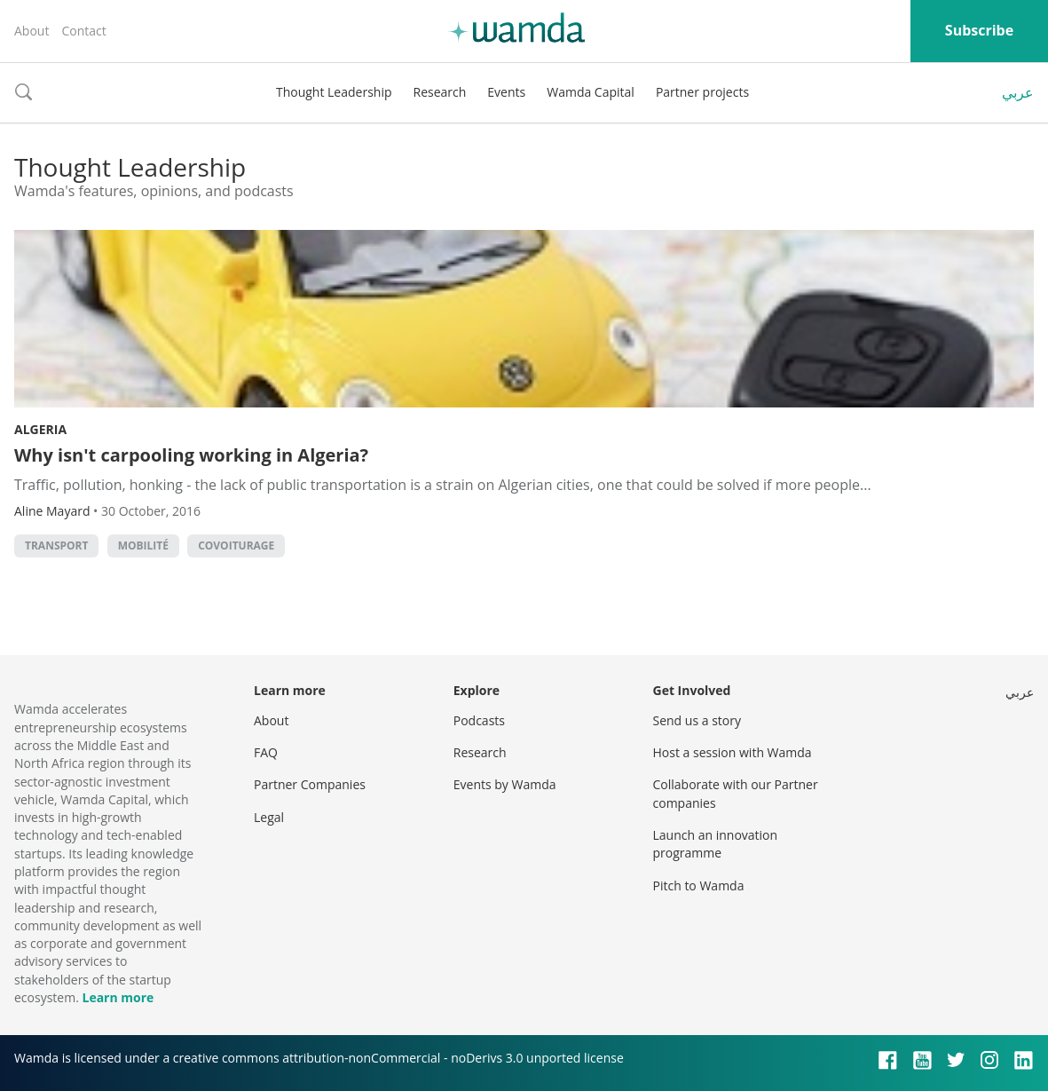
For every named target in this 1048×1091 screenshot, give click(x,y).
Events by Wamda (504, 784)
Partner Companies (310, 784)
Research (440, 91)
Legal (269, 817)
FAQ (266, 752)
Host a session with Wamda (732, 752)
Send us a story (697, 720)
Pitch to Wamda (699, 885)
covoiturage (236, 545)
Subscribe (979, 30)
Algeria (40, 429)
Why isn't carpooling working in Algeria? (191, 455)
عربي (1018, 92)
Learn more (118, 997)
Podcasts (479, 720)
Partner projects (702, 91)
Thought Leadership (334, 91)
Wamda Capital (590, 91)
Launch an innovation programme (715, 843)
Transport (56, 545)
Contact (83, 30)
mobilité (143, 545)
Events (506, 91)
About (31, 30)
